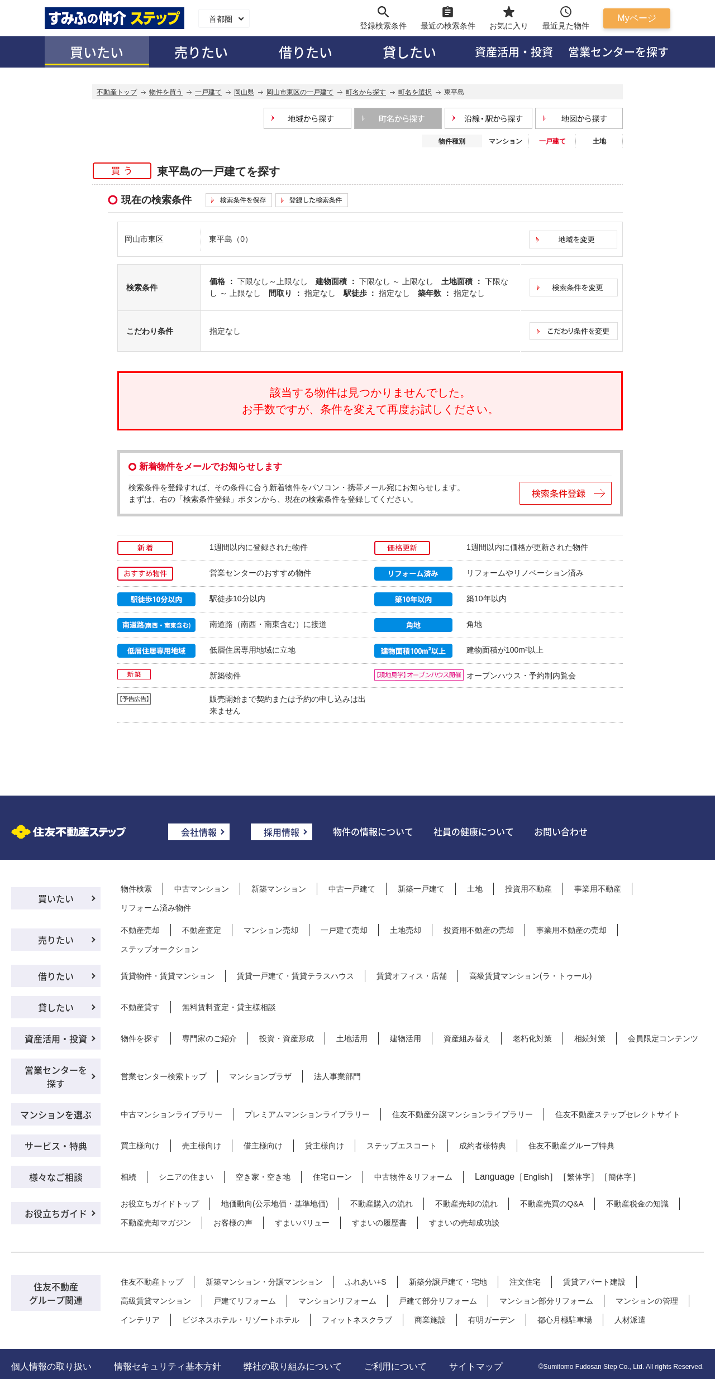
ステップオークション (160, 949)
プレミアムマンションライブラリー (307, 1114)
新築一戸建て (421, 888)
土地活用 (352, 1038)
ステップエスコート (401, 1145)
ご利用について (395, 1366)
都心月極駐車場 (564, 1319)
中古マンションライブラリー (171, 1114)
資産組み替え (467, 1038)
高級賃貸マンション (156, 1300)
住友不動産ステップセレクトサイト (617, 1114)
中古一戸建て (351, 888)
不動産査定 (201, 930)
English (536, 1176)
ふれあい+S (366, 1281)
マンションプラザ (260, 1076)
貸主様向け (324, 1145)
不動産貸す (140, 1007)
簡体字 (620, 1176)
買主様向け (140, 1145)
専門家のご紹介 (209, 1038)
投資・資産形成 (286, 1038)
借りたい (305, 51)
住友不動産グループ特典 (571, 1145)
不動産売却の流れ (466, 1203)
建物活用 (405, 1038)
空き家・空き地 (263, 1176)
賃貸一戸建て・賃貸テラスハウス (295, 975)
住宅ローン (332, 1176)
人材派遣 (630, 1319)
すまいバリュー (302, 1222)
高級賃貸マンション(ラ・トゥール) (530, 975)
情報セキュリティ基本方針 (167, 1366)
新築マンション (278, 888)
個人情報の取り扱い (51, 1366)
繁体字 (578, 1176)
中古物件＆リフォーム (413, 1176)
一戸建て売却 (344, 930)
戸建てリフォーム (244, 1300)
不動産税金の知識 (637, 1203)
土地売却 (405, 930)
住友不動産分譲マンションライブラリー (462, 1114)
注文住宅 (525, 1281)
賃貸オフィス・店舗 (411, 975)
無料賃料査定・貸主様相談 (229, 1007)
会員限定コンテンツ (663, 1038)
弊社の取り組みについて (293, 1366)
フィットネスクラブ (357, 1319)
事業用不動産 (597, 888)
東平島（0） (230, 238)
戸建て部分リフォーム (438, 1300)
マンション (505, 141)
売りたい (201, 51)
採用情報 (281, 832)
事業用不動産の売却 (571, 930)
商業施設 (430, 1319)
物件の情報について (373, 831)
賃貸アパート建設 (594, 1281)
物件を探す (140, 1038)
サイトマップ (476, 1366)
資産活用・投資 (514, 52)
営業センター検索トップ (164, 1076)
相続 (128, 1176)
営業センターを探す (618, 52)
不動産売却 (140, 930)
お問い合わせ (561, 831)
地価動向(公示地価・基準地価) (274, 1203)
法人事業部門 (337, 1076)
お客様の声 (232, 1222)
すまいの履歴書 (379, 1222)
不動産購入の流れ (381, 1203)
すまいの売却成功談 (464, 1222)
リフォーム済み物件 (156, 907)
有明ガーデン (491, 1319)
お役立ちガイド (56, 1213)
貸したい (409, 51)
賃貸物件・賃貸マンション (167, 975)
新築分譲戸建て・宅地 (448, 1281)
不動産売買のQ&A (552, 1203)
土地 (599, 141)
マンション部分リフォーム (546, 1300)
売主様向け (201, 1145)
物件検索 (136, 888)
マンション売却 (271, 930)
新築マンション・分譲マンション (264, 1281)
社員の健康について (473, 831)
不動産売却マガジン (156, 1222)
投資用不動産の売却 (479, 930)
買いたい (96, 51)
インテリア (140, 1319)
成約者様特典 (482, 1145)
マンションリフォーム (337, 1300)
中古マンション (201, 888)
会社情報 (199, 832)
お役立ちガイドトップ (160, 1203)
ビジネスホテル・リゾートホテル (240, 1319)
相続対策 (590, 1038)
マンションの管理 (647, 1300)
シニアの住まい (186, 1176)
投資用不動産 (528, 888)
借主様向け (263, 1145)
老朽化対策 (532, 1038)
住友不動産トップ (152, 1281)
